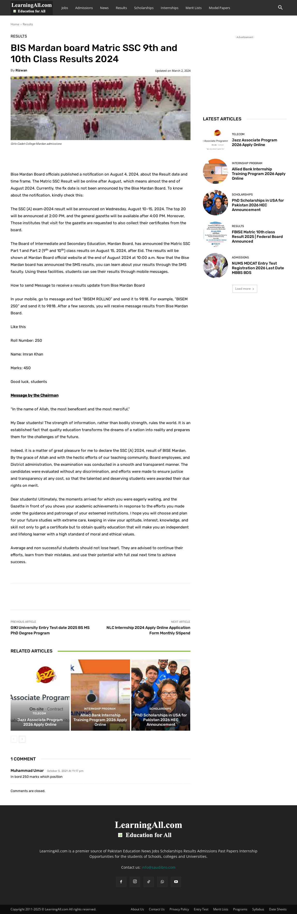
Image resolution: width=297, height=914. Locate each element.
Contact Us (157, 909)
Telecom (39, 713)
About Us (137, 909)
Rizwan (21, 70)
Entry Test (201, 909)
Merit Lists (194, 7)
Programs (240, 909)
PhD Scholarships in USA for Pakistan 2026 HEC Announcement (161, 720)
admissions (240, 257)
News (104, 7)
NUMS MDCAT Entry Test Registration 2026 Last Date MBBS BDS (258, 268)
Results (121, 7)
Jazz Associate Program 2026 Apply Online (40, 722)
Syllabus (258, 909)
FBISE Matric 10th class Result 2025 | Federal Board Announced (257, 237)
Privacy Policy (179, 909)
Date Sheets (278, 909)
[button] (280, 8)
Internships (169, 7)
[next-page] (22, 739)
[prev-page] (14, 739)
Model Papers (219, 7)
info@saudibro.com (159, 867)
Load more (244, 288)
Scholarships (144, 7)
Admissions (84, 7)
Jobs (65, 7)
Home (15, 24)
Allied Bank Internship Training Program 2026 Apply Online (100, 720)
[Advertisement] (245, 72)
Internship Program (100, 708)
